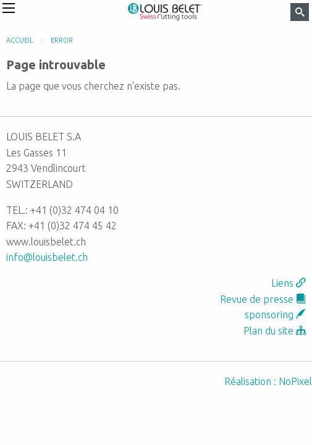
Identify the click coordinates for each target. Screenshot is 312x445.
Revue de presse (263, 299)
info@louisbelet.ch (47, 257)
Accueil (19, 40)
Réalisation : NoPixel (268, 381)
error (62, 40)
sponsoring (275, 314)
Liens (288, 283)
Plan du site (274, 330)
